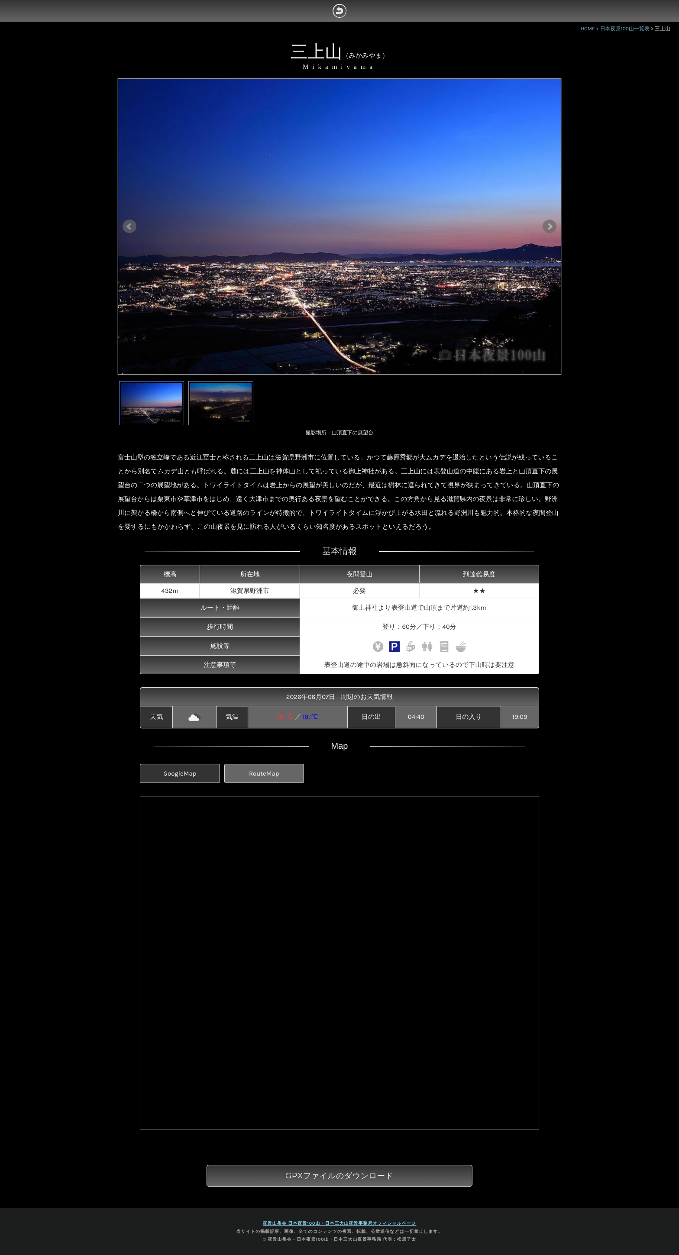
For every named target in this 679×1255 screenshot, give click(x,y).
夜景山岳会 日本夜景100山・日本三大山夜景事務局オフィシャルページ (340, 1223)
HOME (588, 29)
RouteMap (264, 773)
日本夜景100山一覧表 (625, 29)
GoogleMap (179, 773)
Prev (129, 226)
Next (549, 226)
